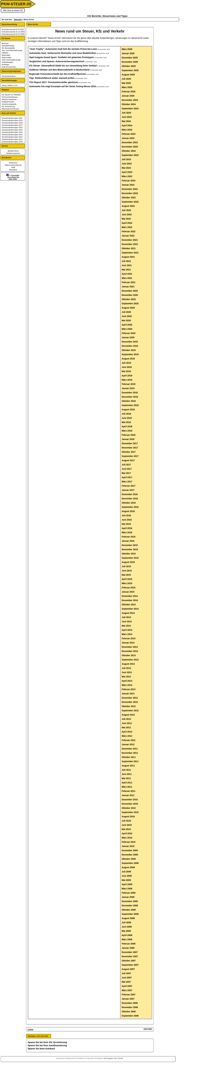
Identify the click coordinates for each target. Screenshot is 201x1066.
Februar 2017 (128, 486)
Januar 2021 (128, 286)
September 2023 (130, 155)
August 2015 (128, 562)
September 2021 (130, 252)
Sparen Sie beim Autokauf (41, 1048)
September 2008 (130, 914)
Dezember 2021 (130, 240)
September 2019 (130, 354)
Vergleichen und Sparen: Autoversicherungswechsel (56, 61)
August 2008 (128, 918)
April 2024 (127, 125)
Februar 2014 (128, 638)
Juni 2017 (127, 469)
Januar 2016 (128, 541)
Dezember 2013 (130, 647)
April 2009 (127, 884)
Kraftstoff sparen (8, 102)
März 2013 (127, 685)
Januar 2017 (128, 490)
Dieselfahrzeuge (8, 46)
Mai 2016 (126, 524)
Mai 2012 (126, 727)
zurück (30, 1029)
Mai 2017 (126, 473)
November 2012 (130, 702)
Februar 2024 (128, 134)
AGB (13, 167)
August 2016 (128, 511)
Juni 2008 (127, 926)
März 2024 (127, 129)
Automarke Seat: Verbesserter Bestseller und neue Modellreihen (62, 53)
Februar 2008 (128, 943)
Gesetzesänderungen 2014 (12, 132)
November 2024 (130, 100)
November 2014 (130, 600)
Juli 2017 (126, 464)
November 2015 (130, 549)
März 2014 (127, 634)
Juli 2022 (126, 210)
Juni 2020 (127, 316)
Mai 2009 (126, 880)
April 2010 (127, 833)
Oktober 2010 (129, 808)
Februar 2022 (128, 231)
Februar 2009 (128, 893)
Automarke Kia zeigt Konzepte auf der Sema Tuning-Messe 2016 (62, 86)
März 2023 (127, 176)
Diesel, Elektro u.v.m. (10, 85)
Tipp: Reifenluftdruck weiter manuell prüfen (52, 78)
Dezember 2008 (130, 901)
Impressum (13, 163)
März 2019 (127, 380)
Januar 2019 (128, 388)
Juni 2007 (127, 977)
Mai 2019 (126, 371)
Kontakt (80, 1058)
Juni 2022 (127, 214)
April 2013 (127, 681)
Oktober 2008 (129, 910)
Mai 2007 (126, 982)
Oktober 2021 (129, 248)
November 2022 (130, 193)
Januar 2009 (128, 897)
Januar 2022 (128, 235)
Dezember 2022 (130, 189)
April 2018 (127, 426)
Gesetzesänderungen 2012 (12, 137)
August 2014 (128, 613)
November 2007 (130, 956)
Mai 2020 (126, 320)
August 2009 (128, 867)
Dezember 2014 (130, 596)
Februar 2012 (128, 740)
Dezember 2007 (130, 952)
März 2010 (127, 837)
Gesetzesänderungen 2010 (12, 142)
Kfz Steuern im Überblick (11, 95)
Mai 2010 (126, 829)
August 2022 (128, 206)
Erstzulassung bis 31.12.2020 (13, 32)
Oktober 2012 (129, 706)
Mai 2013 (126, 676)
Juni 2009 (127, 876)
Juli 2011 (126, 770)
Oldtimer (5, 53)
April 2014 (127, 630)
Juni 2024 (127, 117)
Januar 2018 (128, 439)
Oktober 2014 (129, 604)
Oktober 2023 (129, 151)
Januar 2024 (128, 138)
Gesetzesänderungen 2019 (12, 120)
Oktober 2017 (129, 452)
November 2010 (130, 804)
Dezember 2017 (130, 443)
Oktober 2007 (129, 960)
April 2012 (127, 731)
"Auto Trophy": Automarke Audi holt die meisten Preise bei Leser (63, 49)
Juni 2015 (127, 570)
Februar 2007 (128, 994)
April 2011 (127, 782)
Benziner (5, 43)
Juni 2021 (127, 265)
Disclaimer (13, 170)
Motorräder (6, 55)
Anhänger (5, 64)
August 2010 (128, 816)
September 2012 (130, 710)
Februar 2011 (128, 791)
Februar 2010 (128, 842)
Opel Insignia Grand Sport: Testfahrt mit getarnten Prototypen (61, 57)
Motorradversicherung (10, 109)
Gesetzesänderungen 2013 (12, 135)
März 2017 (127, 481)
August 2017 (128, 460)
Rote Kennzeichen (9, 67)
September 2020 (130, 303)
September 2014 (130, 609)
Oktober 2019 (129, 350)
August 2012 (128, 714)
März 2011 (127, 787)
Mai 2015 (126, 575)
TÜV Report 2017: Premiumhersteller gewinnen (53, 82)
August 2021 (128, 257)
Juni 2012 (127, 723)
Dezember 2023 (130, 142)
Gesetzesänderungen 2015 (12, 130)
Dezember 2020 (130, 291)
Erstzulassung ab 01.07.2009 (13, 34)
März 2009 (127, 888)
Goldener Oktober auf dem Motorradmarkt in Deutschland (59, 69)
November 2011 (130, 753)
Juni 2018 (127, 418)
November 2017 (130, 447)
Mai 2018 (126, 422)
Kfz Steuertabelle (8, 48)
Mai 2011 (126, 778)
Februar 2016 (128, 536)
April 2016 (127, 528)
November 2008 (130, 905)
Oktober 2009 (129, 859)
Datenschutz (71, 1058)
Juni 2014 (127, 621)
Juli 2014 (126, 617)
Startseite (18, 19)
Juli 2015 (126, 566)
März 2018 (127, 430)
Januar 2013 (128, 693)
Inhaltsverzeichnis (13, 153)
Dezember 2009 (130, 850)
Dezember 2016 (130, 494)
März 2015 (127, 583)
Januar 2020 (128, 337)
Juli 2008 (126, 922)
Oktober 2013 (129, 655)
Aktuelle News (13, 151)
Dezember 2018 (130, 392)
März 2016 (127, 532)
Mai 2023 (126, 168)
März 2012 (127, 736)
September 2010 (130, 812)
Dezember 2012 (130, 698)
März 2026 (127, 49)
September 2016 (130, 507)
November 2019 (130, 346)
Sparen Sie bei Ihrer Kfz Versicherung (47, 1042)
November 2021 (130, 244)
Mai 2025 (126, 83)
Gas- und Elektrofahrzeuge (12, 50)
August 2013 (128, 664)
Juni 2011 (127, 774)
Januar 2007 (128, 999)
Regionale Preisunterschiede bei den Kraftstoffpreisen (57, 74)
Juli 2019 (126, 363)
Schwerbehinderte (9, 76)
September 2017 (130, 456)
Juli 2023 (126, 159)
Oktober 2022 (129, 197)
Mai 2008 (126, 931)
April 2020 (127, 324)
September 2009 (130, 863)
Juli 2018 (126, 413)
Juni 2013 (127, 672)
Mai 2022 (126, 218)
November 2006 (130, 1007)
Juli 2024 (126, 112)
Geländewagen (7, 62)
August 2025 (128, 74)
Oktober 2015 (129, 553)
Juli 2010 (126, 820)
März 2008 (127, 939)
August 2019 (128, 358)
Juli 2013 (126, 668)
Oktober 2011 (129, 757)
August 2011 (128, 765)
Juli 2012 (126, 719)
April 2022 (127, 223)
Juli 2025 (126, 79)
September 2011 (130, 761)
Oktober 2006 (129, 1011)
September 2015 (130, 558)
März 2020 (127, 329)
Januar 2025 (128, 96)
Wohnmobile (6, 57)
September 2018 (130, 405)
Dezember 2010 (130, 799)
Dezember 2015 (130, 545)
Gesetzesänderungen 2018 (12, 123)
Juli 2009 (126, 871)
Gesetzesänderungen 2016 (12, 127)
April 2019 (127, 375)
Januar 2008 (128, 948)
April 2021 (127, 274)
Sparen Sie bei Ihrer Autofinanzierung (47, 1045)
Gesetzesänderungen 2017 (12, 125)
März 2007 (127, 990)
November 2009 (130, 854)
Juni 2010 (127, 825)
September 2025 (130, 70)
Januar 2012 (128, 744)
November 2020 (130, 295)
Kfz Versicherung (8, 106)
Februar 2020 (128, 333)
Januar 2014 (128, 642)
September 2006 (130, 1015)
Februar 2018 (128, 435)
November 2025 (130, 62)
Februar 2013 (128, 689)
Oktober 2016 (129, 503)
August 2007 (128, 969)
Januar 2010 (128, 846)
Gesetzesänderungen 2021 (12, 118)
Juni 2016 (127, 519)
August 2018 (128, 409)
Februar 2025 (128, 91)
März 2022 (127, 227)
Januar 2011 (128, 795)
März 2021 (127, 278)
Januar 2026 (128, 53)
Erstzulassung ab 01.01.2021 (13, 29)
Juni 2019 (127, 367)
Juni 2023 (127, 163)
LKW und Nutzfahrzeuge (11, 60)
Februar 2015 (128, 587)
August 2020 (128, 308)
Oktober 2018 (129, 401)
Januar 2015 (128, 592)
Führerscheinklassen (10, 97)
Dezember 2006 (130, 1003)
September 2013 (130, 659)
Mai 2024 (126, 121)
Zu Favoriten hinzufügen (93, 1058)
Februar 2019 (128, 384)
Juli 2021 (126, 261)
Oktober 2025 (129, 66)
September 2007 (130, 965)
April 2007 (127, 986)
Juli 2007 (126, 973)
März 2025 (127, 87)
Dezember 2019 (130, 341)
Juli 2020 (126, 312)
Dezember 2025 (130, 57)
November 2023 (130, 146)
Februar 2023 (128, 180)
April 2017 (127, 477)
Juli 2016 (126, 515)
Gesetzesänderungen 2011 (12, 139)
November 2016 (130, 498)
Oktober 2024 (129, 104)
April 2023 (127, 172)
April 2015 (127, 579)
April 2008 (127, 935)
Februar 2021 (128, 282)
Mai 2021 (126, 269)
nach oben (148, 1029)
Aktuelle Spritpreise (9, 99)
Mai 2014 (126, 625)
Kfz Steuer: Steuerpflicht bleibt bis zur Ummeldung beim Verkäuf (63, 65)
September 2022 (130, 202)
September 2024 (130, 108)
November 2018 (130, 397)
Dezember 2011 (130, 748)
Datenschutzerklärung (13, 165)
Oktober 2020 (129, 299)
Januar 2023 (128, 185)
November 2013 (130, 651)
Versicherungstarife (9, 104)
